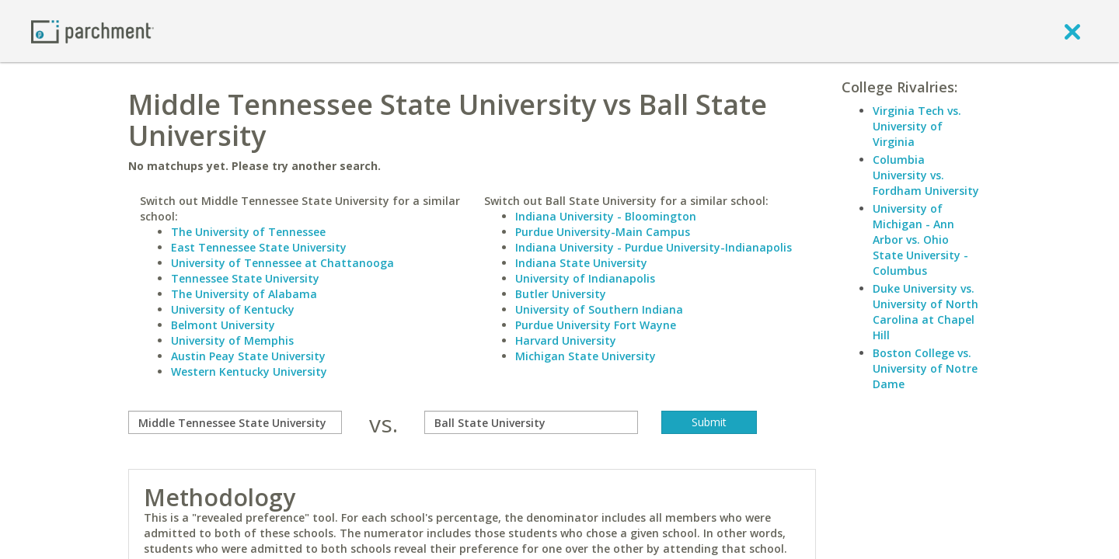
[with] (531, 422)
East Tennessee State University (259, 247)
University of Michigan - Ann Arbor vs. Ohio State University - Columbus (920, 239)
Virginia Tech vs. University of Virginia (917, 126)
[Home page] (92, 30)
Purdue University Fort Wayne (595, 325)
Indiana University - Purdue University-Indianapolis (653, 247)
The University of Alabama (244, 293)
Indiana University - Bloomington (605, 216)
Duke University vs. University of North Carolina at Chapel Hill (925, 311)
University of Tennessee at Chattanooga (282, 262)
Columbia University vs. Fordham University (926, 175)
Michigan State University (585, 356)
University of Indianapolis (585, 278)
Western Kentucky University (249, 371)
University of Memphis (232, 340)
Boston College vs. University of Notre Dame (925, 368)
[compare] (235, 422)
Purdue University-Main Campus (602, 231)
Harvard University (565, 340)
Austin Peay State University (248, 356)
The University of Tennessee (248, 231)
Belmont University (223, 325)
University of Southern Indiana (599, 309)
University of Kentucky (233, 309)
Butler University (560, 293)
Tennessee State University (245, 278)
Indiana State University (581, 262)
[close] (1072, 31)
